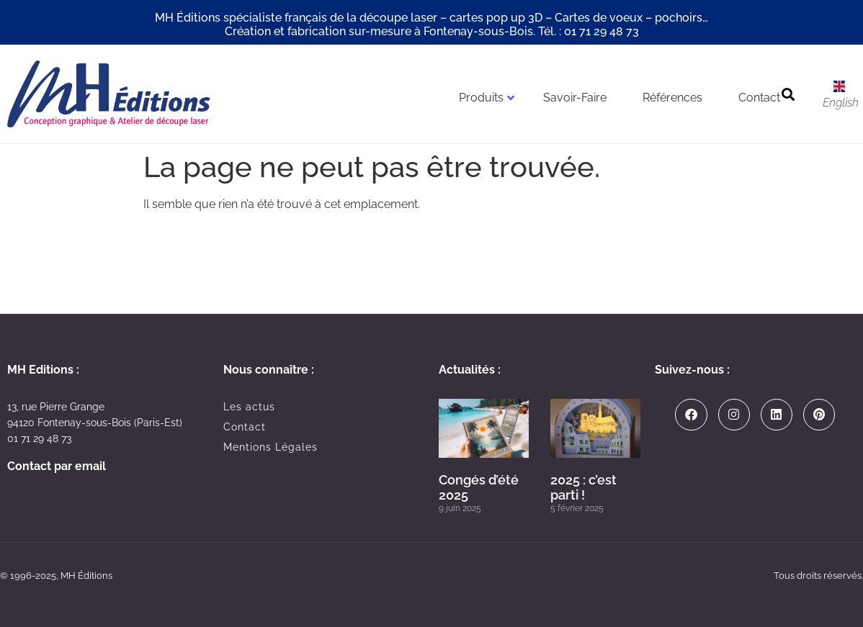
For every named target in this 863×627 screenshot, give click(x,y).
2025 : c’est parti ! (583, 487)
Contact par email (56, 466)
